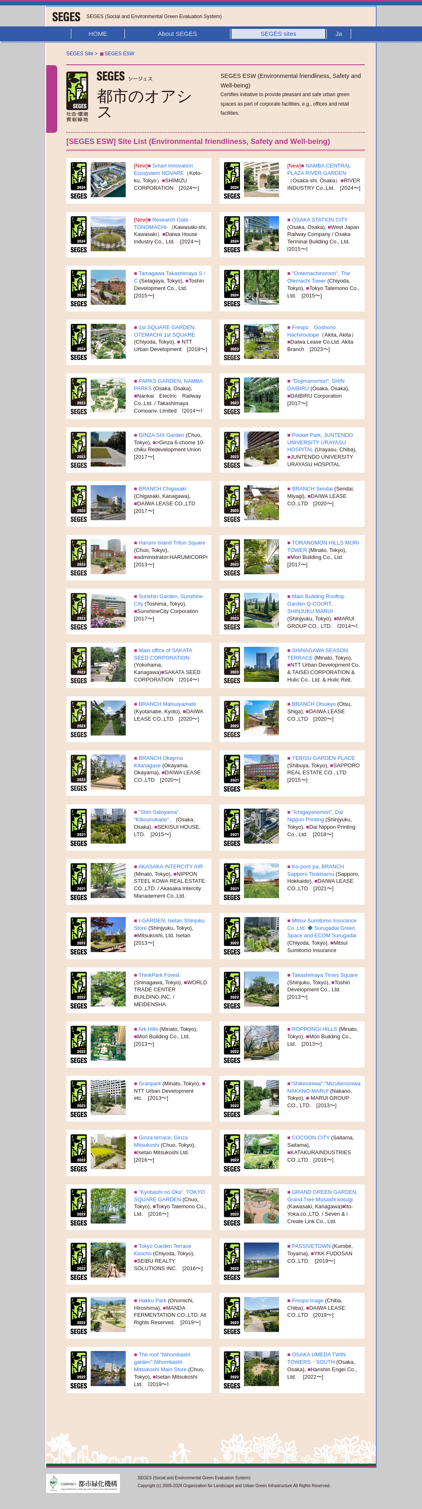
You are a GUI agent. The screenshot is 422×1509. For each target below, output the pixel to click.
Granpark (149, 1083)
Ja (338, 33)
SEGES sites (278, 33)
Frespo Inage (307, 1300)
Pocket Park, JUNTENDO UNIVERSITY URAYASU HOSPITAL (320, 442)
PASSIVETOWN (311, 1246)
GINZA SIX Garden (161, 435)
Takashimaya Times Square (324, 975)
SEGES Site (79, 54)
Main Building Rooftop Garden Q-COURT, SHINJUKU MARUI (316, 603)
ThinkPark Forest (158, 975)
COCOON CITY (310, 1137)
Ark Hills (147, 1029)
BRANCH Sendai (312, 489)
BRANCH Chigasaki (161, 489)
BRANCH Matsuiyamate (166, 704)
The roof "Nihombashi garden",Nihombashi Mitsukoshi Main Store (162, 1361)
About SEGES (177, 33)
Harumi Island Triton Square (171, 543)
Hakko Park (151, 1300)
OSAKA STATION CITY (319, 220)
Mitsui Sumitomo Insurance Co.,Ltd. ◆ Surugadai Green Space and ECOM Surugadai (321, 927)
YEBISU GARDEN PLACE (323, 758)
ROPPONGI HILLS (314, 1029)
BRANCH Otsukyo (313, 704)
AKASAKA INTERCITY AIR (170, 866)
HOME (98, 33)
